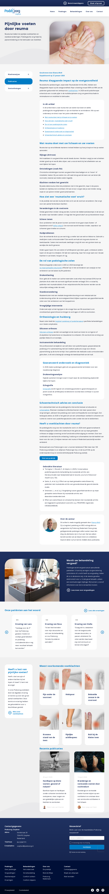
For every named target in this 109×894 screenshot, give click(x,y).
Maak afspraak (96, 3)
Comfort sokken (29, 876)
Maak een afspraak (71, 873)
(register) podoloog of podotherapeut (69, 321)
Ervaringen (9, 880)
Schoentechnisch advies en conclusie (58, 135)
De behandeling (29, 873)
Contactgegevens (70, 869)
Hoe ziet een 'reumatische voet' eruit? (59, 121)
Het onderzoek (28, 869)
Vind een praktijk (48, 458)
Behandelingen (76, 11)
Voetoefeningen (14, 88)
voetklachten (73, 91)
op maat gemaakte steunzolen (51, 268)
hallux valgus (58, 226)
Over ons (89, 11)
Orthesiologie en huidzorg (54, 128)
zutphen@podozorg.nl (25, 846)
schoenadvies (44, 410)
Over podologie (10, 869)
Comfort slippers (29, 880)
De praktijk (47, 869)
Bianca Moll (96, 522)
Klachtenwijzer (14, 74)
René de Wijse (48, 873)
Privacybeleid (9, 890)
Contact (100, 11)
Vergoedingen (10, 873)
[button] (30, 74)
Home (52, 11)
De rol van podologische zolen (56, 124)
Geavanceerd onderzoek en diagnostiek (59, 131)
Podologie (62, 11)
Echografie (47, 389)
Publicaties (12, 81)
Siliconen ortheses (46, 332)
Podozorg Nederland (47, 877)
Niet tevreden (69, 876)
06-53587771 (21, 842)
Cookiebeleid (24, 890)
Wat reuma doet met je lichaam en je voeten (61, 117)
